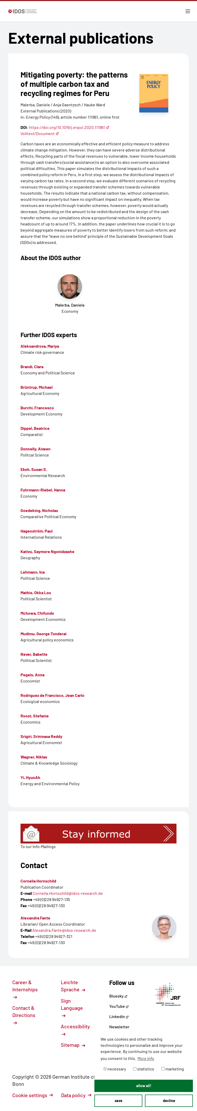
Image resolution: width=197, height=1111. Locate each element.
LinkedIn (119, 1016)
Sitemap (73, 1045)
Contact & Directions (23, 1015)
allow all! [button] (143, 1086)
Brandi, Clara (32, 366)
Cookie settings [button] (32, 1095)
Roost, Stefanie (35, 715)
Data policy (76, 1095)
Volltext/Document (40, 133)
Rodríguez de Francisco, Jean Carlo (52, 695)
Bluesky (118, 995)
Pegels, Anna (32, 674)
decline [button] (169, 1100)
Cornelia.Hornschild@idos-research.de (68, 893)
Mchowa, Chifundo (37, 613)
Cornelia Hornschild (38, 880)
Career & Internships (25, 989)
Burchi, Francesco (37, 407)
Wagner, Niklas (34, 756)
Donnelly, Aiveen (36, 448)
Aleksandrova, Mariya (40, 346)
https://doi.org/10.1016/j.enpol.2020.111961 (69, 127)
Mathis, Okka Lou (36, 592)
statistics (143, 1068)
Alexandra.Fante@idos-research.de (64, 930)
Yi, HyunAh (30, 777)
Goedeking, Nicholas (39, 510)
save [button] (118, 1100)
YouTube (119, 1006)
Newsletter (119, 1026)
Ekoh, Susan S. (34, 469)
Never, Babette (34, 654)
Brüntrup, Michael (37, 387)
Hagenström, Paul (37, 530)
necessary (114, 1068)
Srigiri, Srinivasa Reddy (41, 736)
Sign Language (72, 1008)
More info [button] (145, 1058)
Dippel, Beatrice (35, 428)
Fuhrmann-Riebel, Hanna (43, 489)
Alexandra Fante (35, 917)
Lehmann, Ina (33, 571)
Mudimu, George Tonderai (43, 633)
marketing (172, 1068)
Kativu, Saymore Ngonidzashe (47, 551)
